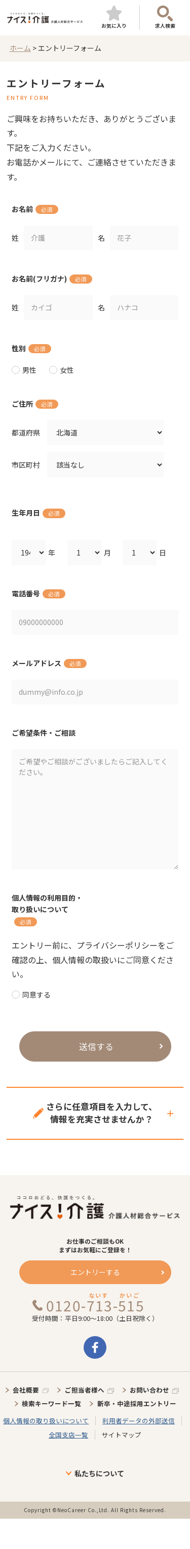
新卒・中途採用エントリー (136, 1403)
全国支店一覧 (68, 1435)
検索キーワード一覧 (51, 1403)
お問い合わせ (149, 1390)
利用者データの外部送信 (138, 1420)
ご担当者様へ (84, 1390)
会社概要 (26, 1390)
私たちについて (99, 1473)
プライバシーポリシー (117, 945)
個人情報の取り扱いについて (46, 1420)
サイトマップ (121, 1435)
